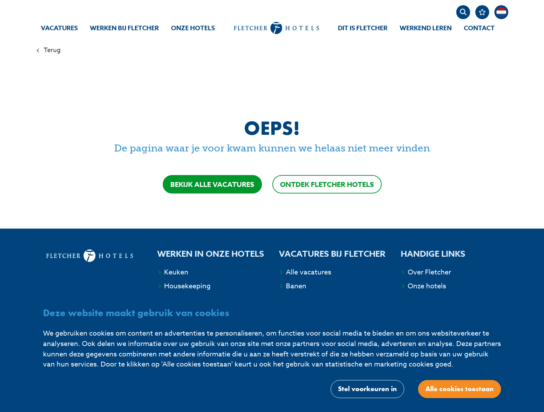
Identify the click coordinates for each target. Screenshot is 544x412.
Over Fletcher (429, 272)
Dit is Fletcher (363, 28)
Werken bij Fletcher (124, 28)
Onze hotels (193, 28)
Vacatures (59, 28)
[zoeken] (463, 12)
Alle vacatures (308, 272)
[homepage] (276, 28)
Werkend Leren (426, 28)
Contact (479, 28)
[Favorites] (482, 12)
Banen (296, 286)
